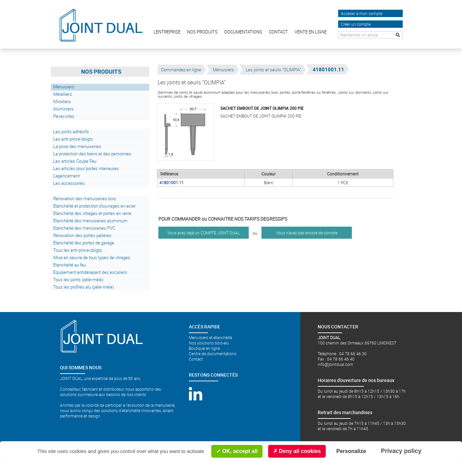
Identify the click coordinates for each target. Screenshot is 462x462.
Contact (196, 359)
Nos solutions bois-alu (209, 342)
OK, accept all (236, 451)
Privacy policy (401, 451)
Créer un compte (356, 24)
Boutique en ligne (204, 348)
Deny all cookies (297, 451)
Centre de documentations (212, 353)
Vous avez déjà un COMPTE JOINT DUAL (203, 232)
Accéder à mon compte (361, 13)
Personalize (351, 451)
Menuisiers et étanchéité (210, 337)
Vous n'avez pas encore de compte (306, 232)
